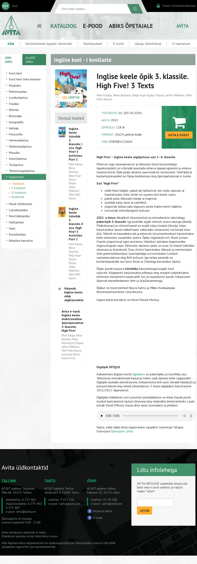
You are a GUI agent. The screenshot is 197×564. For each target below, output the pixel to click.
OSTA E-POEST (178, 135)
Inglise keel (16, 177)
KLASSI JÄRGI (30, 60)
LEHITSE (71, 97)
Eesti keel (15, 73)
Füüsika (14, 104)
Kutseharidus (17, 234)
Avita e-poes (49, 536)
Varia (12, 228)
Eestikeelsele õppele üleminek (49, 43)
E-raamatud (181, 43)
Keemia (14, 110)
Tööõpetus (16, 165)
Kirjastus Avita (102, 511)
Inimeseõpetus (19, 140)
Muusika (14, 153)
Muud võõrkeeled (20, 204)
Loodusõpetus (18, 98)
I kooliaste (18, 183)
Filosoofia (15, 134)
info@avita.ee (26, 512)
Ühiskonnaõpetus (20, 146)
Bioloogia (15, 116)
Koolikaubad (92, 43)
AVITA (182, 26)
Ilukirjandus (16, 222)
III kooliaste (19, 192)
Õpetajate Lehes (122, 431)
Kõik (11, 43)
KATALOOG (63, 26)
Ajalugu (14, 128)
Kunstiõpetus (18, 159)
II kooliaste (18, 188)
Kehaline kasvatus (21, 241)
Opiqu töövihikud (148, 43)
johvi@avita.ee (112, 504)
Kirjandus (15, 85)
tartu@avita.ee (69, 504)
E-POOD (92, 26)
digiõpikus (138, 374)
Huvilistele (17, 197)
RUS (15, 6)
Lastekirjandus (18, 210)
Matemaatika (18, 92)
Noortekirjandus (19, 216)
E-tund (118, 43)
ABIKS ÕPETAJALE (131, 26)
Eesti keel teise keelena (24, 79)
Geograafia (16, 122)
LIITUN (144, 511)
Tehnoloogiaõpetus (22, 171)
